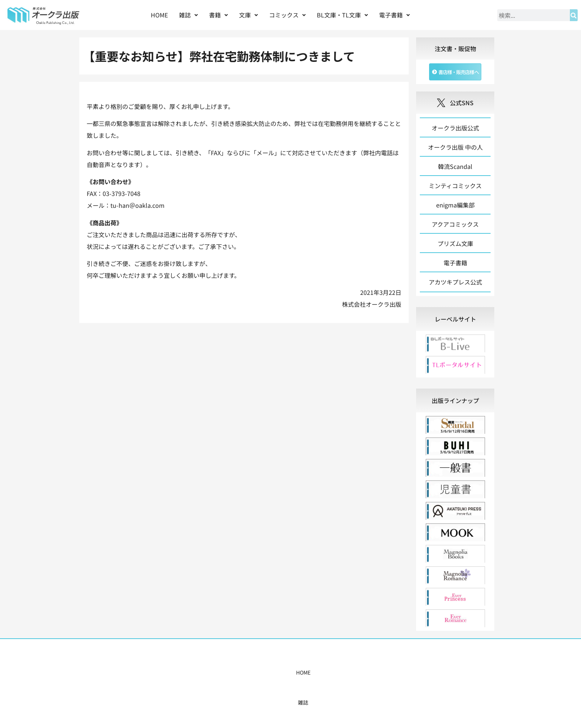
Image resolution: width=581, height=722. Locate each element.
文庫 (248, 14)
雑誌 (188, 14)
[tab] (455, 323)
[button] (188, 15)
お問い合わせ (404, 676)
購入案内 (277, 676)
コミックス (287, 14)
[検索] (574, 15)
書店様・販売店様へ (322, 676)
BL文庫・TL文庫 (342, 14)
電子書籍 (394, 14)
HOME (159, 14)
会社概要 (367, 676)
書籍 (218, 14)
